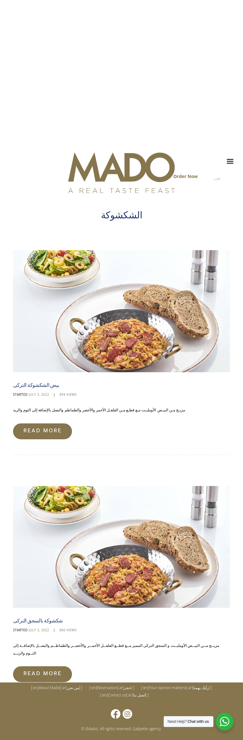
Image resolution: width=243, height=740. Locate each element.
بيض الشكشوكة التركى (37, 384)
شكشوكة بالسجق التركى (39, 620)
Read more (42, 431)
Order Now (185, 176)
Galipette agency (146, 728)
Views (68, 394)
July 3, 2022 (39, 394)
